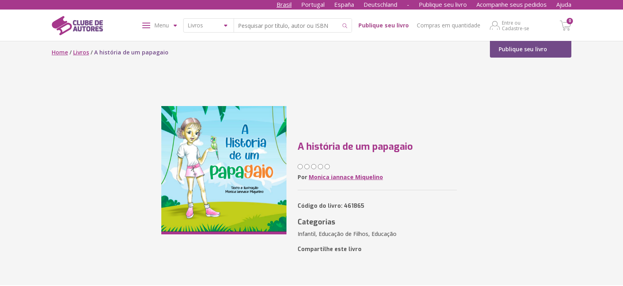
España (344, 4)
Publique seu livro (443, 4)
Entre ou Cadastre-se (515, 25)
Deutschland (380, 4)
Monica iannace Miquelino (346, 177)
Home (60, 52)
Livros (81, 52)
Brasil (284, 4)
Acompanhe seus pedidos (511, 4)
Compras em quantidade (448, 25)
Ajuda (563, 4)
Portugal (313, 4)
